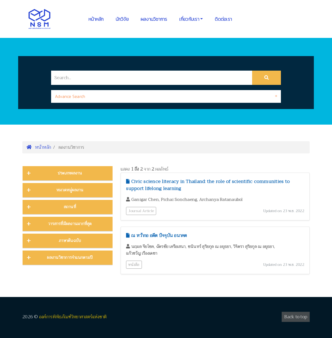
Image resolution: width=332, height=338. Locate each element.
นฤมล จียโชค (142, 246)
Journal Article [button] (141, 211)
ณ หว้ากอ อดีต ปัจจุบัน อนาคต (156, 235)
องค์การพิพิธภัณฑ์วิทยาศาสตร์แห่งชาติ (73, 317)
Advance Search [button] (70, 96)
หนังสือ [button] (133, 264)
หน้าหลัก (96, 19)
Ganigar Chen (145, 199)
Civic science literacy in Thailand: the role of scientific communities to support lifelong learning (208, 185)
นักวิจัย (122, 19)
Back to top (295, 317)
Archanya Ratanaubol (221, 199)
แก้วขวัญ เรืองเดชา (141, 253)
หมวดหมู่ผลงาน (70, 190)
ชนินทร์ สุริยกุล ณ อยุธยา (209, 246)
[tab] (166, 96)
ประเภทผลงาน (70, 173)
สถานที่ (70, 207)
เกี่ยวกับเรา (189, 19)
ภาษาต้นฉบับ (70, 240)
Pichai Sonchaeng (179, 199)
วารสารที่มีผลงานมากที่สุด (70, 223)
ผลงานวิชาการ (154, 19)
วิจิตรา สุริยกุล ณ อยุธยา (253, 246)
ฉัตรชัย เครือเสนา (171, 246)
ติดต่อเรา (223, 19)
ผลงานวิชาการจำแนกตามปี (70, 257)
